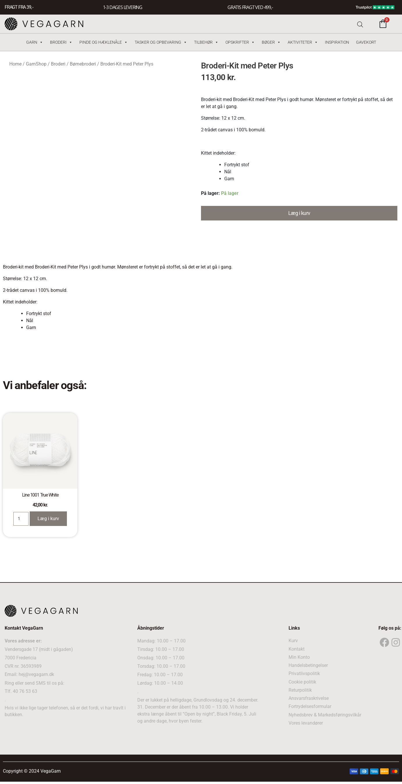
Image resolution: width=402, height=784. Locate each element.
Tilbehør (206, 42)
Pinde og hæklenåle (103, 42)
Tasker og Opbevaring (161, 42)
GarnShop (36, 64)
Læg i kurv (299, 213)
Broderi (61, 42)
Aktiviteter (303, 42)
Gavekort (366, 42)
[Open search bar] (360, 23)
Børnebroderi (83, 64)
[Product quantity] (20, 518)
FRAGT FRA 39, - (19, 7)
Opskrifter (240, 42)
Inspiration (337, 42)
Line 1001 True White (40, 495)
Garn (34, 42)
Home (15, 64)
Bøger (271, 42)
